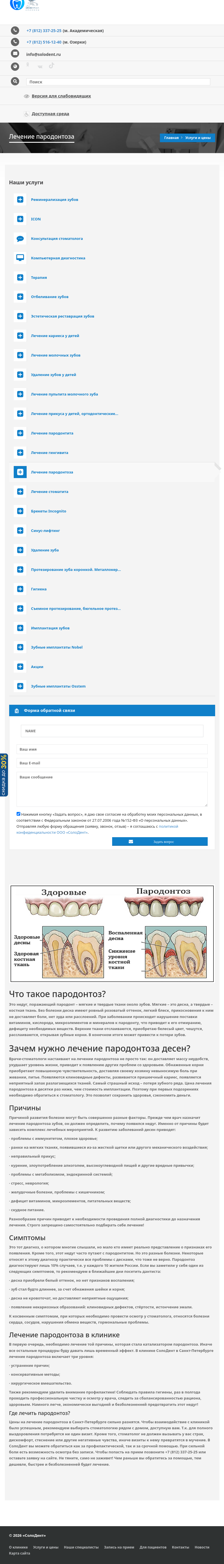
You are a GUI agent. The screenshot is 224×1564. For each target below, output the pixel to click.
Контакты (180, 1547)
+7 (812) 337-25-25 (44, 30)
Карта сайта (19, 1553)
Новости (202, 1547)
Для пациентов (153, 1547)
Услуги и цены (198, 137)
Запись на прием (119, 1547)
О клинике (18, 1547)
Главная (172, 137)
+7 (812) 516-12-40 (44, 42)
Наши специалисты (81, 1547)
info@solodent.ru (43, 54)
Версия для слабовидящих (57, 96)
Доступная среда (46, 114)
